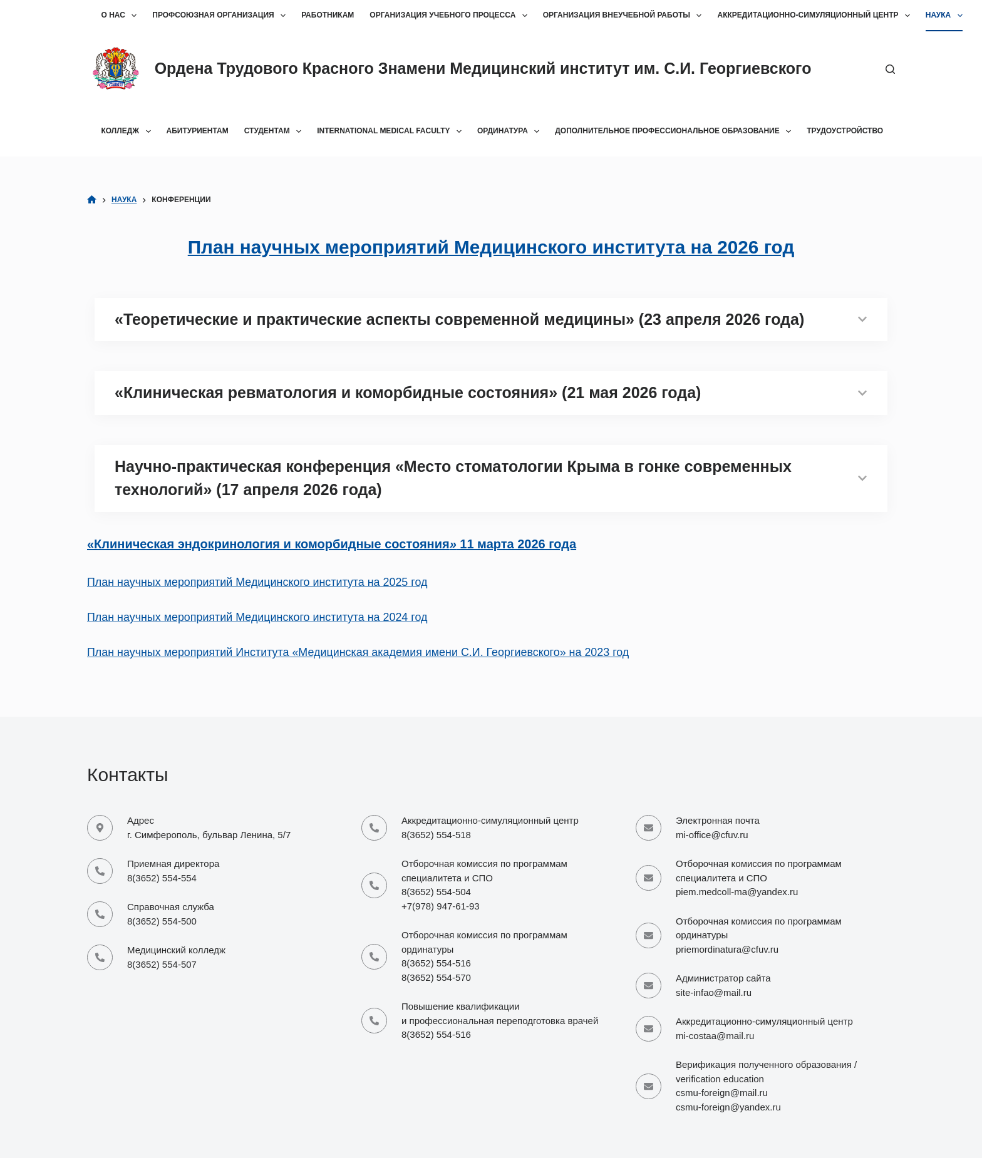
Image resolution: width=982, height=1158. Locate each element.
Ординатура (510, 131)
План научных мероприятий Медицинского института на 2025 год (257, 582)
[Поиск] (890, 69)
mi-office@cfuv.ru (712, 834)
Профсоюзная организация (221, 15)
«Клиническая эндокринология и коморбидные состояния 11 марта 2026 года (331, 544)
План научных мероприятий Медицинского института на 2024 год (257, 617)
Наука (947, 15)
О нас (121, 15)
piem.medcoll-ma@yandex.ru (737, 891)
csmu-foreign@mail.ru (722, 1092)
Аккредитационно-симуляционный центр (815, 15)
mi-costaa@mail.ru (715, 1035)
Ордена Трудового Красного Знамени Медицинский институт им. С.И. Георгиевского (483, 68)
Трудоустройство (845, 130)
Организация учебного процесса (451, 15)
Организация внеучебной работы (625, 15)
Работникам (327, 15)
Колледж (128, 131)
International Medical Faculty (392, 131)
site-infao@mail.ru (714, 992)
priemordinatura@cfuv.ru (727, 949)
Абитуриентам (198, 130)
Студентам (275, 131)
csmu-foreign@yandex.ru (728, 1107)
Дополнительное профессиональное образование (675, 131)
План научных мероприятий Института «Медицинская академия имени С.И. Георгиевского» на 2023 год (358, 652)
